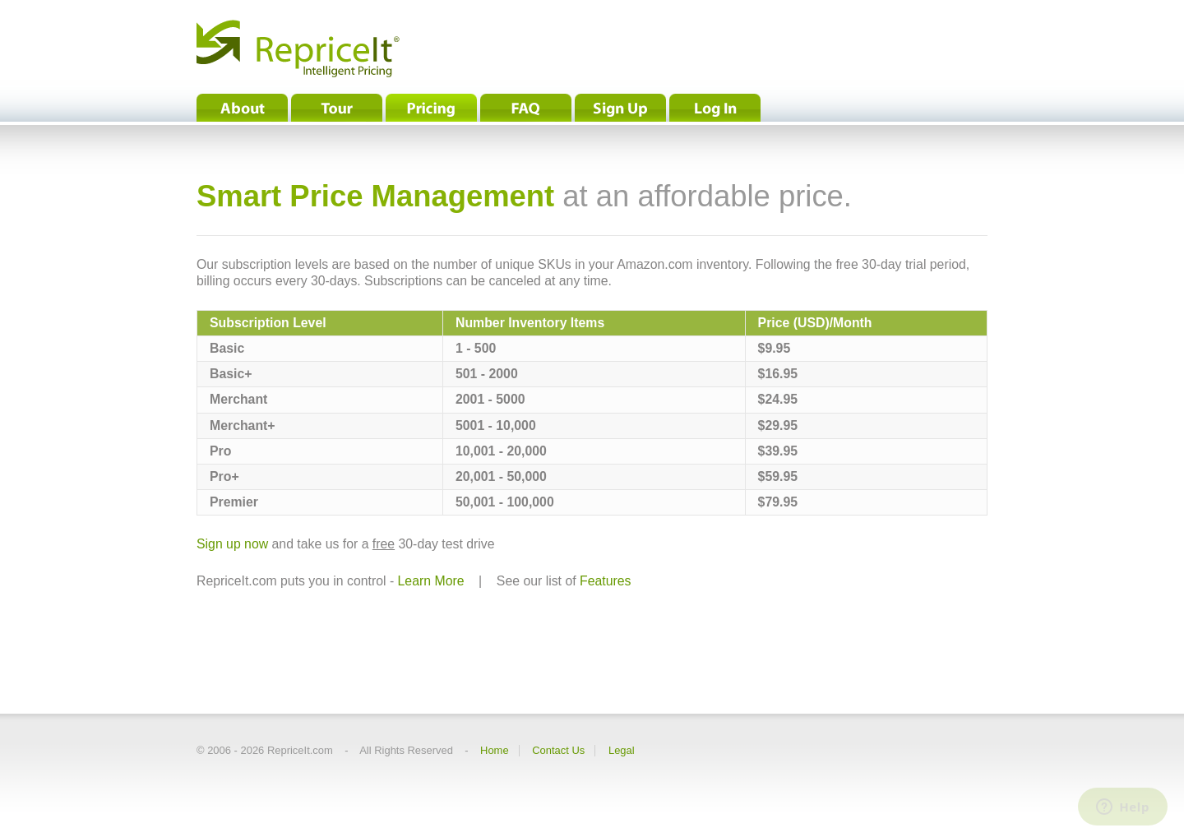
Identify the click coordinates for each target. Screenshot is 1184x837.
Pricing (431, 108)
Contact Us (558, 750)
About (242, 108)
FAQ (525, 108)
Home (494, 750)
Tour (336, 108)
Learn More (431, 581)
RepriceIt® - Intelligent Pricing (298, 48)
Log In (715, 108)
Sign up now (232, 544)
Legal (621, 750)
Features (605, 581)
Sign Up (620, 108)
